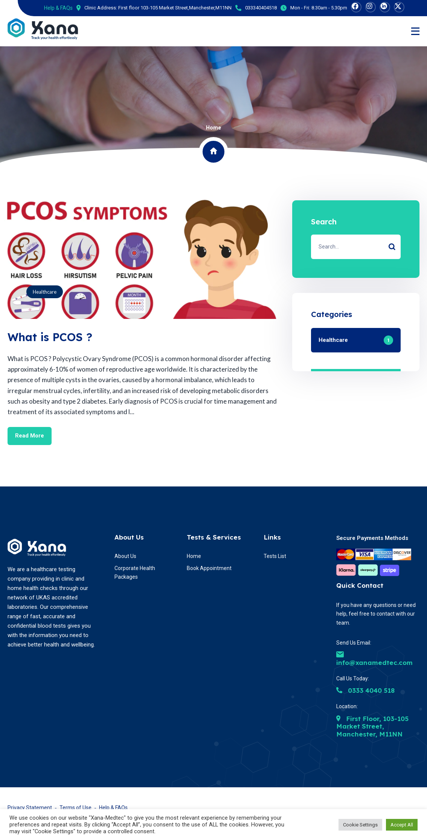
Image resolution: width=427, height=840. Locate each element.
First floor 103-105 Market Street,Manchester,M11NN (175, 8)
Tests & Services (214, 537)
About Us (129, 537)
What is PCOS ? (51, 337)
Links (272, 537)
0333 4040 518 (365, 690)
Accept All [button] (401, 825)
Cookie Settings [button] (360, 825)
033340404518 (261, 8)
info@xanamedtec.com (374, 658)
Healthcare (44, 292)
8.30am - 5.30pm (329, 8)
